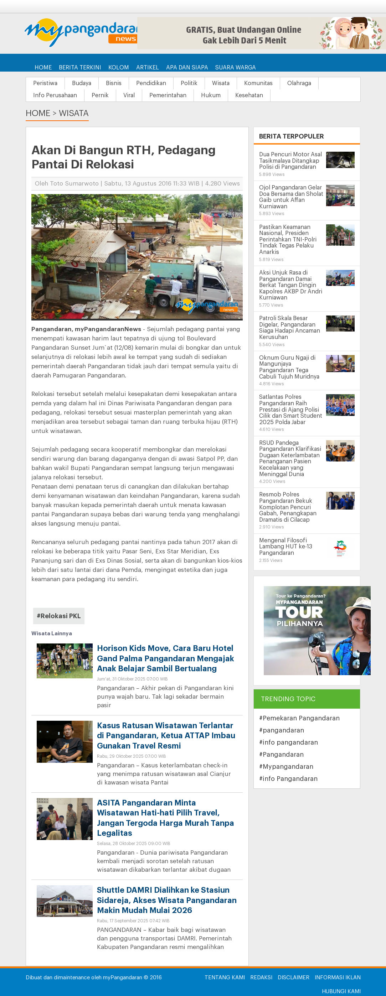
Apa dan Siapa (187, 68)
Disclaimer (293, 977)
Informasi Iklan (338, 977)
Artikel (147, 68)
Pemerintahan (167, 95)
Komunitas (258, 83)
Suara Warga (235, 68)
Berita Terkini (80, 68)
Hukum (211, 95)
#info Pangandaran (288, 779)
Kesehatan (249, 95)
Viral (129, 95)
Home (43, 68)
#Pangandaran (281, 754)
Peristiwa (45, 83)
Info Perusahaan (55, 95)
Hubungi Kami (341, 991)
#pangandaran (281, 730)
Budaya (81, 83)
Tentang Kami (225, 977)
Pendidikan (151, 83)
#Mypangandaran (286, 766)
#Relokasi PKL (59, 616)
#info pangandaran (288, 742)
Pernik (100, 95)
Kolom (118, 68)
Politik (189, 83)
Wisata (221, 83)
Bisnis (114, 83)
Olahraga (299, 83)
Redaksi (261, 977)
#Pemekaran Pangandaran (299, 718)
